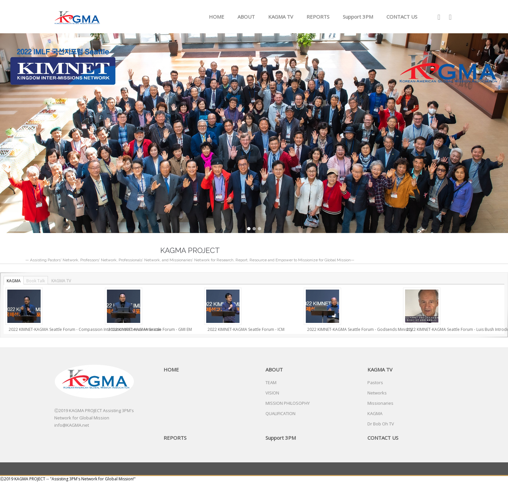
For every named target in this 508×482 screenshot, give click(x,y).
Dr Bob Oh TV (380, 424)
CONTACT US (401, 16)
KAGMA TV (280, 16)
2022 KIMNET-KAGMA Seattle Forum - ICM (246, 329)
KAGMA (14, 281)
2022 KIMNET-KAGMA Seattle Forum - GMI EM (150, 329)
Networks (377, 393)
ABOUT (246, 16)
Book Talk (35, 281)
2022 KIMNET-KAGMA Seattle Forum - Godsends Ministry (359, 329)
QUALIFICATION (280, 413)
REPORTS (317, 16)
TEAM (270, 382)
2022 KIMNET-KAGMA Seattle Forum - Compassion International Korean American (85, 329)
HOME (216, 16)
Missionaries (380, 403)
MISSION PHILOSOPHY (287, 403)
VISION (272, 393)
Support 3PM (358, 16)
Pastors (375, 382)
